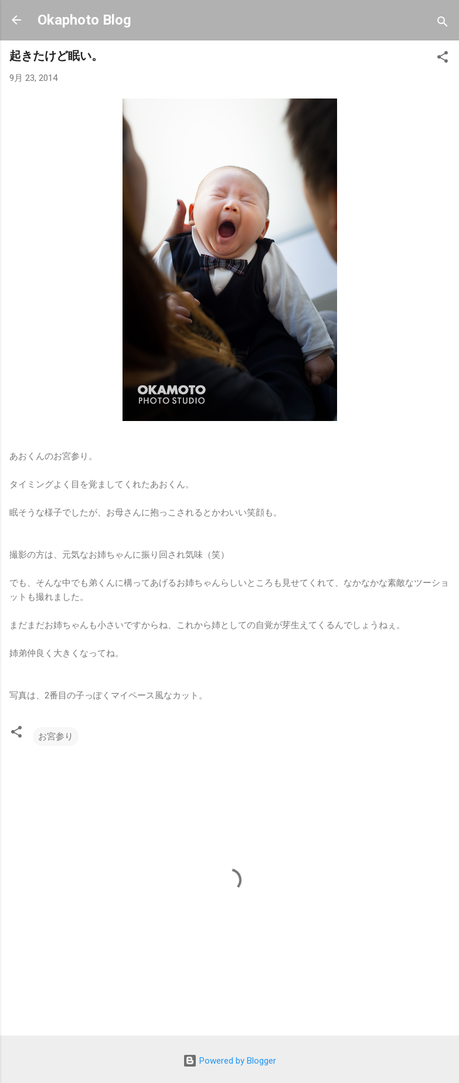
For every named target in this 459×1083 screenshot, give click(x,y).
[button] (443, 59)
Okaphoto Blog (84, 20)
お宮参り (55, 736)
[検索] (443, 24)
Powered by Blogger (229, 1060)
